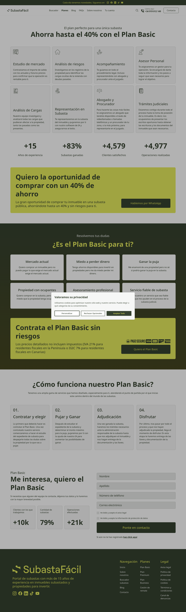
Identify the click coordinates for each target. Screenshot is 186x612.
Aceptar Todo (119, 313)
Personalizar (67, 313)
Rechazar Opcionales (93, 313)
